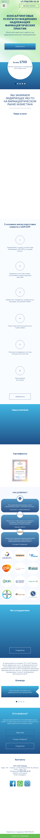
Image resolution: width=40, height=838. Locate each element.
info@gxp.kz (22, 775)
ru (3, 2)
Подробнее (20, 650)
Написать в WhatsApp (20, 836)
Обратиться (20, 46)
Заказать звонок (29, 6)
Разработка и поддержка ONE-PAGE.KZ (20, 832)
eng (6, 2)
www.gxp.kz (23, 773)
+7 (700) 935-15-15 (30, 2)
